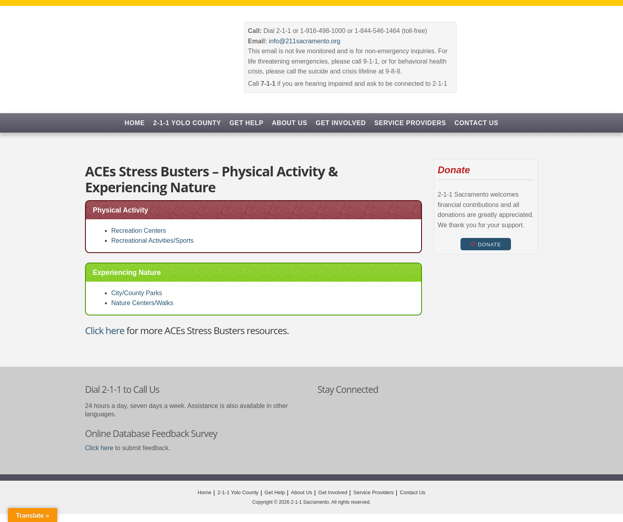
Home (135, 123)
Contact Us (477, 123)
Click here (104, 330)
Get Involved (341, 123)
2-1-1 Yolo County (187, 123)
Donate (485, 244)
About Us (289, 123)
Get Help (246, 123)
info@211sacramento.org (304, 41)
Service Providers (410, 123)
